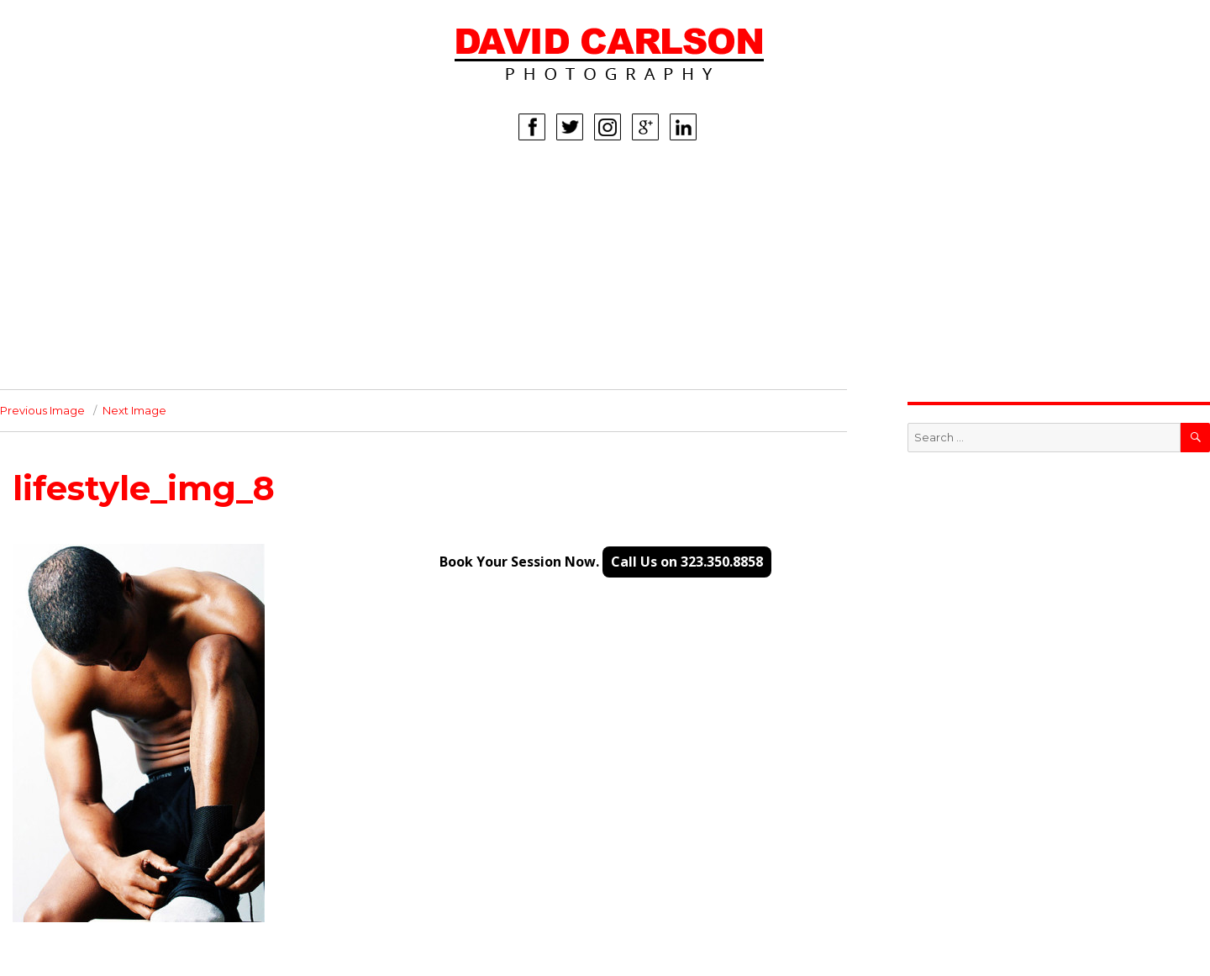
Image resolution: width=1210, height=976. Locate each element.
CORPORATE (160, 313)
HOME (141, 187)
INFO (137, 338)
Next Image (134, 410)
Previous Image (42, 410)
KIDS (136, 263)
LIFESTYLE (153, 288)
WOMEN (146, 212)
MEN (136, 237)
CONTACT (151, 364)
